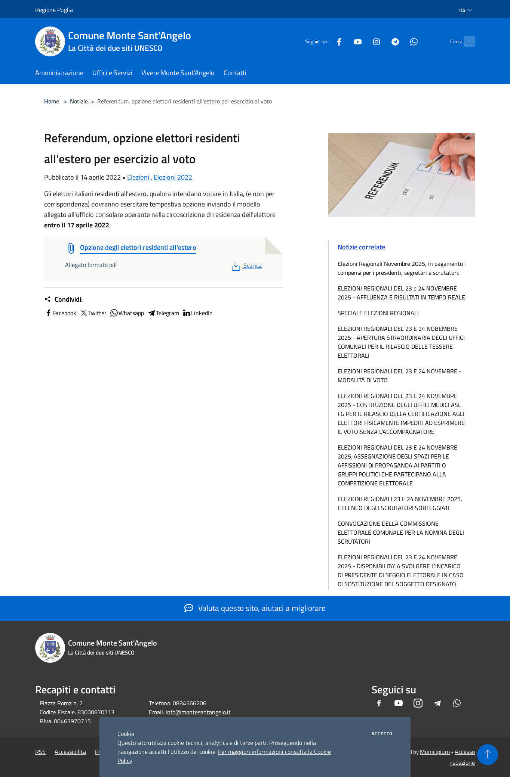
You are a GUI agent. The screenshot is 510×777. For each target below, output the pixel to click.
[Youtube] (343, 41)
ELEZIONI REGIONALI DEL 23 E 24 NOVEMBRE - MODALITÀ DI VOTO (399, 376)
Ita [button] (465, 10)
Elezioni (138, 177)
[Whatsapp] (399, 41)
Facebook (60, 312)
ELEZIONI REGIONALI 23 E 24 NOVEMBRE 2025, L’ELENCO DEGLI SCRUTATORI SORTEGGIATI (400, 503)
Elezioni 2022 (173, 177)
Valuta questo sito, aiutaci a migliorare (255, 608)
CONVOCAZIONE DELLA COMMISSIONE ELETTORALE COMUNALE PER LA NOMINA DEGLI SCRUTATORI (401, 532)
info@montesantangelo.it (198, 712)
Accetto (382, 733)
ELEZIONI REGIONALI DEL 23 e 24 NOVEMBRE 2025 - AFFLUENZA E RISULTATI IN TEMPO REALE (401, 293)
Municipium (435, 751)
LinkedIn (197, 312)
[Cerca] (466, 41)
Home (51, 101)
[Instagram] (361, 41)
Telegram (163, 312)
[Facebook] (324, 41)
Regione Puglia (54, 9)
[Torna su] (487, 754)
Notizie (79, 101)
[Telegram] (380, 41)
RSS (40, 751)
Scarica (246, 265)
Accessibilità (70, 751)
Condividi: (63, 299)
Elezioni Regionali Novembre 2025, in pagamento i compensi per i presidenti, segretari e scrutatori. (402, 268)
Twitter (93, 312)
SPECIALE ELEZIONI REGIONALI (378, 312)
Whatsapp (127, 312)
